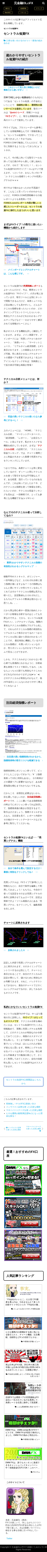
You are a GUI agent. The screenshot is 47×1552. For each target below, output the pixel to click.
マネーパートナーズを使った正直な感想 (24, 1110)
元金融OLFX (23, 3)
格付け (8, 8)
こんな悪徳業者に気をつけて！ (27, 1407)
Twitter (9, 1538)
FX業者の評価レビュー (30, 1341)
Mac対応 (8, 12)
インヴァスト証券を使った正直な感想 (23, 1107)
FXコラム (35, 1472)
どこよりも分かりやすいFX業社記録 (25, 1309)
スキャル (23, 12)
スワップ (39, 8)
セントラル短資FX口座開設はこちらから (23, 1082)
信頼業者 (23, 8)
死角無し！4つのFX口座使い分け (21, 1104)
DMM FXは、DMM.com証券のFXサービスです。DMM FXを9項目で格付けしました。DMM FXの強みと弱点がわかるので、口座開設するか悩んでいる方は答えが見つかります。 (23, 1435)
